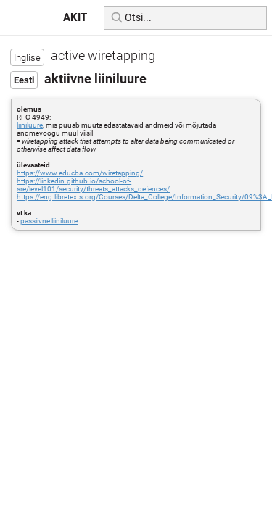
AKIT (75, 17)
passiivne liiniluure (49, 221)
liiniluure (30, 125)
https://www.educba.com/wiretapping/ (80, 173)
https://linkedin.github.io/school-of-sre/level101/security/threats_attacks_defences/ (93, 185)
